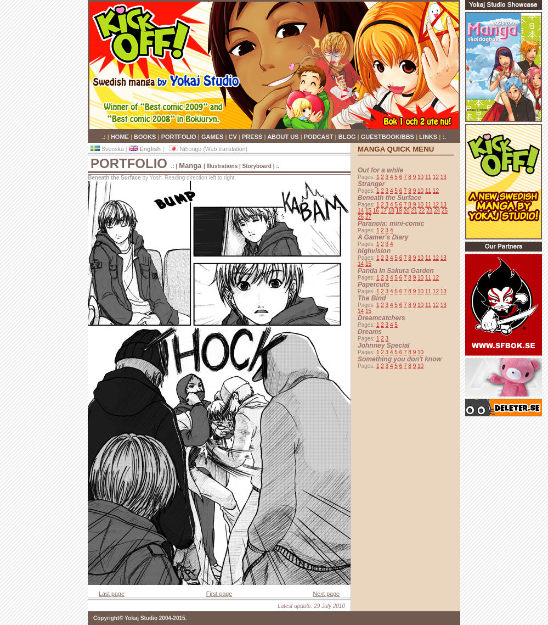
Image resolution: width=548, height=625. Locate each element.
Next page (326, 593)
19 (399, 211)
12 (436, 177)
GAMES (213, 136)
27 (368, 217)
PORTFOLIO (179, 136)
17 (384, 211)
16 (376, 211)
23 (429, 211)
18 (391, 211)
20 (406, 211)
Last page (112, 593)
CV (234, 136)
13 (443, 177)
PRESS (253, 136)
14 (361, 211)
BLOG (348, 136)
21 (414, 211)
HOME (121, 136)
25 (445, 211)
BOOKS (145, 136)
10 (420, 177)
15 (368, 211)
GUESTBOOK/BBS (388, 136)
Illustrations (222, 166)
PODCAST (319, 136)
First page (219, 593)
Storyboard (257, 166)
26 (361, 217)
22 (422, 211)
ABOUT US (284, 136)
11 (428, 177)
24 (437, 211)
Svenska (108, 149)
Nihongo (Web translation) (208, 149)
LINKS (429, 136)
